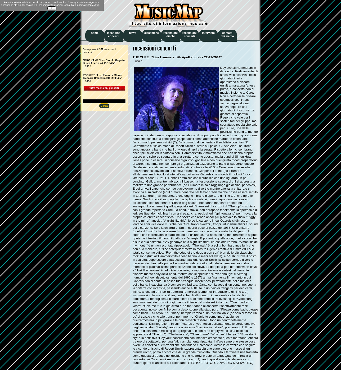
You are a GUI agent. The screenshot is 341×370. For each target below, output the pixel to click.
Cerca (104, 105)
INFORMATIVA (92, 5)
